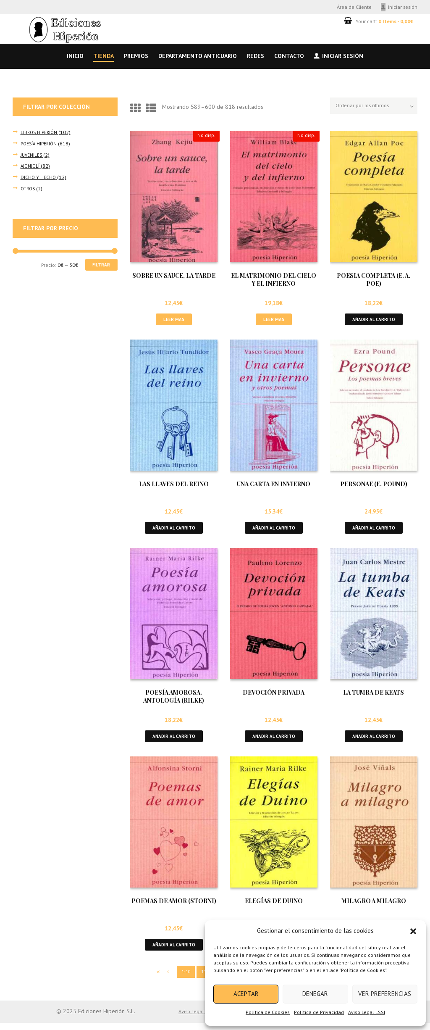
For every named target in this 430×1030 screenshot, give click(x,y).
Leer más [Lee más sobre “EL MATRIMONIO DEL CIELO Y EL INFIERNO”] (274, 320)
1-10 (176, 978)
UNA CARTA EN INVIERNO (273, 486)
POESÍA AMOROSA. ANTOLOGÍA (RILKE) (173, 700)
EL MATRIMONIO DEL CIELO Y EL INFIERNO (273, 280)
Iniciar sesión (402, 6)
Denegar (315, 994)
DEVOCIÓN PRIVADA (273, 696)
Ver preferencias (384, 994)
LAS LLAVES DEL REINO (174, 486)
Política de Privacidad (319, 1012)
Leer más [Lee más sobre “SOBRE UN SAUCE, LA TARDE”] (174, 320)
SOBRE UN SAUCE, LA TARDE (173, 276)
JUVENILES (32, 154)
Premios (136, 56)
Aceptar (246, 994)
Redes (255, 56)
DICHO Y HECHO (39, 176)
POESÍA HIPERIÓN (39, 143)
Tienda (103, 56)
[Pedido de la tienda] (369, 106)
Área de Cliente (354, 6)
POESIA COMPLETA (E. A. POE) (373, 280)
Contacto (289, 56)
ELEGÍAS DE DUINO (274, 906)
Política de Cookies (268, 1012)
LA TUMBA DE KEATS (373, 696)
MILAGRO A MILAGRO (373, 906)
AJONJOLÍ (31, 165)
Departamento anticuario (197, 56)
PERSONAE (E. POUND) (373, 486)
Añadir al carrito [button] (373, 320)
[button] (413, 931)
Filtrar (99, 264)
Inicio (75, 56)
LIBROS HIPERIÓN (39, 132)
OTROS (28, 187)
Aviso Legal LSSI (366, 1012)
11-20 (200, 978)
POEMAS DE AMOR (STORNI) (173, 906)
